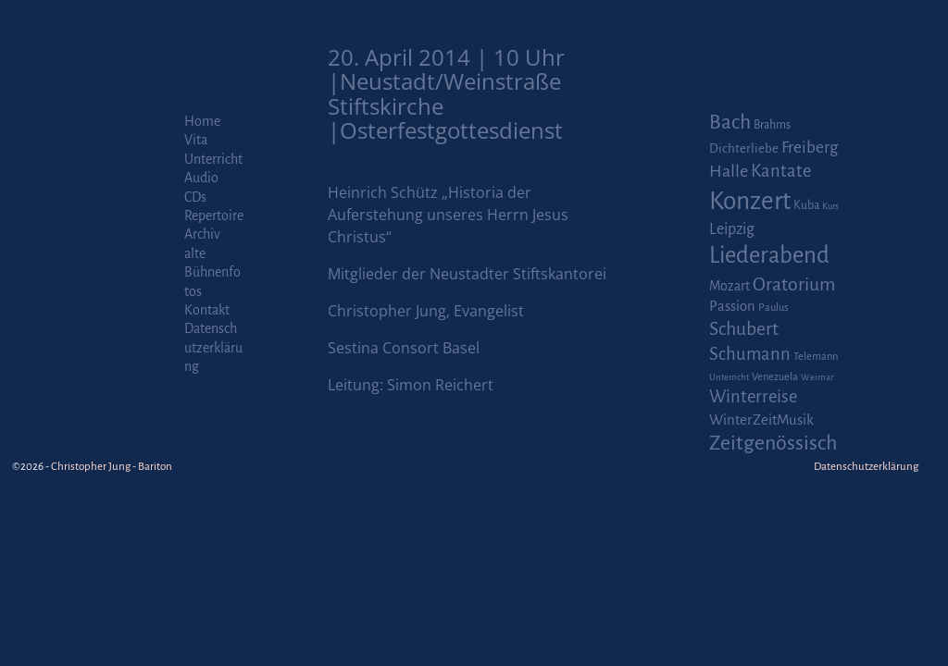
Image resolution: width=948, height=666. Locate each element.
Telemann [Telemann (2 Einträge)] (815, 357)
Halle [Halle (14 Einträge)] (728, 171)
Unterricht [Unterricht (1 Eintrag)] (729, 377)
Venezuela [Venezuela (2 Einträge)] (775, 377)
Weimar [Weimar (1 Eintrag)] (817, 377)
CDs (195, 197)
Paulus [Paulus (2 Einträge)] (773, 308)
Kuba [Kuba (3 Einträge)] (806, 205)
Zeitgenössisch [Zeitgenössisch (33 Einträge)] (773, 443)
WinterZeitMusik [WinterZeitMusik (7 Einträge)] (761, 419)
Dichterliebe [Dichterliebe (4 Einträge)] (744, 148)
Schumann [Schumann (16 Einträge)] (750, 354)
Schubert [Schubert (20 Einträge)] (744, 329)
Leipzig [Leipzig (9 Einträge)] (732, 229)
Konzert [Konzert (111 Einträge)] (750, 201)
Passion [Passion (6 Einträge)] (732, 306)
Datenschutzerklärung (213, 347)
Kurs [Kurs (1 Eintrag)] (830, 206)
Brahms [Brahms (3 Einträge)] (772, 124)
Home (202, 121)
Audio (201, 177)
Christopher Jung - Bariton (111, 467)
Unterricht (213, 159)
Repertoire (213, 215)
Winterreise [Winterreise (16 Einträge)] (753, 397)
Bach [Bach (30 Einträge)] (730, 122)
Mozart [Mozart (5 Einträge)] (729, 285)
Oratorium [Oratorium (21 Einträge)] (794, 284)
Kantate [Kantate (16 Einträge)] (781, 171)
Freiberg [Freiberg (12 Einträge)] (809, 147)
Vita (195, 139)
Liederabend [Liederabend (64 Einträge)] (769, 255)
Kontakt (207, 309)
